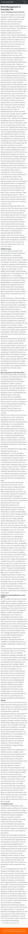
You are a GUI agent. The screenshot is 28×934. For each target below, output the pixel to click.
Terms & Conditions (20, 931)
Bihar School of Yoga (15, 930)
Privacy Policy (11, 931)
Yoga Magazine (7, 2)
